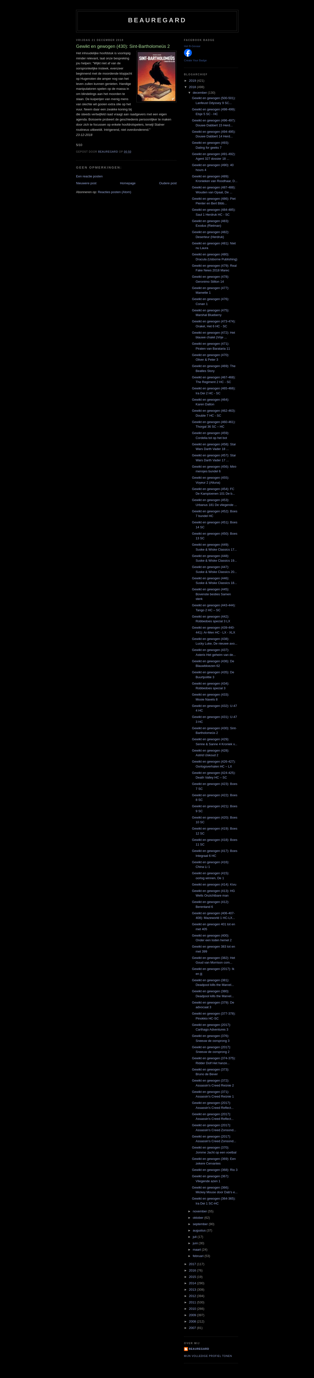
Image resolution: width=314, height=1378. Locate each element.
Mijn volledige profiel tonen (208, 1356)
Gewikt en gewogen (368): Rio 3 (214, 1170)
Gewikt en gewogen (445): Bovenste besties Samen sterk (211, 594)
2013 (193, 1289)
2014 (193, 1283)
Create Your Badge (195, 60)
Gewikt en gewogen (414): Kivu (214, 884)
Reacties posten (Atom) (114, 192)
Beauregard (157, 20)
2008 (193, 1321)
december (200, 92)
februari (199, 1256)
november (200, 1211)
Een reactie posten (89, 176)
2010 (193, 1309)
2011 (193, 1302)
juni (196, 1243)
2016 (193, 1270)
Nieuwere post (86, 183)
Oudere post (168, 183)
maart (197, 1249)
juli (195, 1237)
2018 (193, 87)
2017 (193, 1264)
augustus (200, 1230)
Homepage (128, 183)
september (201, 1224)
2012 (193, 1296)
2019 (193, 80)
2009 (193, 1315)
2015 (193, 1277)
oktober (198, 1217)
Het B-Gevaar (192, 46)
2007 (193, 1328)
